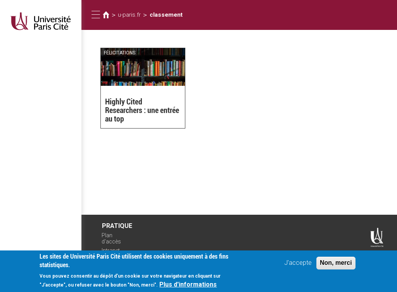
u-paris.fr (129, 14)
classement (166, 14)
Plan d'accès (111, 238)
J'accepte (298, 263)
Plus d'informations (188, 285)
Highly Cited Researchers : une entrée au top (142, 110)
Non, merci (336, 263)
